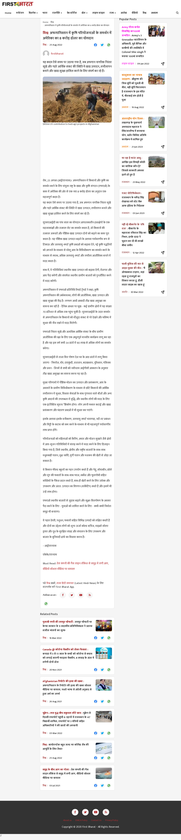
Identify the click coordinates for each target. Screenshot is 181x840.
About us (67, 823)
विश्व (52, 22)
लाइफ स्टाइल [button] (98, 13)
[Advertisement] (77, 152)
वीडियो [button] (135, 13)
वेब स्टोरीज (72, 13)
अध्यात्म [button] (154, 13)
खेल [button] (84, 13)
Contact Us (96, 823)
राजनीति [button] (57, 13)
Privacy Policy (111, 823)
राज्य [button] (113, 13)
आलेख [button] (124, 13)
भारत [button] (45, 13)
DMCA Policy (81, 823)
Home (8, 13)
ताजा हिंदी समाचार (65, 583)
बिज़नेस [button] (33, 13)
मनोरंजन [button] (20, 13)
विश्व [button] (144, 13)
